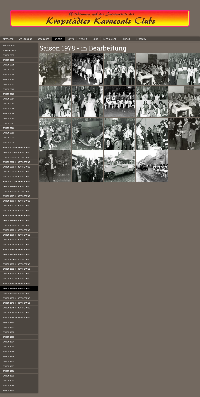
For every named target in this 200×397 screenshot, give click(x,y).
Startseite (8, 39)
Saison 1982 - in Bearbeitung (16, 269)
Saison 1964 (8, 356)
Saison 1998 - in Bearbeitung (16, 191)
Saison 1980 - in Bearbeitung (16, 279)
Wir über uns (25, 39)
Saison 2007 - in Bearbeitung (16, 147)
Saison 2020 (8, 84)
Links (95, 39)
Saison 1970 (8, 327)
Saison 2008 (8, 143)
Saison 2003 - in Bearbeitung (16, 167)
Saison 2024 (8, 65)
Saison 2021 (8, 79)
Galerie (58, 39)
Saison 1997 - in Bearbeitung (16, 196)
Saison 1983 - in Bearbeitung (16, 264)
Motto (71, 39)
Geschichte (43, 39)
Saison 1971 (8, 322)
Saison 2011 (8, 128)
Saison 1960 (8, 376)
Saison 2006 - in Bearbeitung (16, 152)
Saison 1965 (8, 352)
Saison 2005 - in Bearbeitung (16, 157)
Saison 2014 (8, 113)
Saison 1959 (8, 381)
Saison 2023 (8, 70)
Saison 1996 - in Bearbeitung (16, 201)
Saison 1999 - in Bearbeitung (16, 186)
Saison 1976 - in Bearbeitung (16, 298)
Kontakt (126, 39)
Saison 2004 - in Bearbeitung (16, 162)
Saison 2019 (8, 89)
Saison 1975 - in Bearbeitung (16, 303)
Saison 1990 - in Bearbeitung (16, 230)
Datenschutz (109, 39)
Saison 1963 (8, 361)
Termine (83, 39)
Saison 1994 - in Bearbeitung (16, 211)
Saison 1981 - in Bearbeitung (16, 274)
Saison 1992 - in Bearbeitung (16, 220)
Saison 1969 (8, 332)
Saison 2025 (8, 60)
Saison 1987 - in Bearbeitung (16, 245)
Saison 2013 (8, 118)
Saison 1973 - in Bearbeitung (16, 313)
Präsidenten (9, 45)
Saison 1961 (8, 371)
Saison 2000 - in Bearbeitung (16, 181)
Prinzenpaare (9, 50)
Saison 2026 (8, 55)
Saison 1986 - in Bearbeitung (16, 250)
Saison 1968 (8, 337)
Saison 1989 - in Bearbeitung (16, 235)
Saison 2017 (8, 99)
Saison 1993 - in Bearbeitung (16, 215)
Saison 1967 (8, 342)
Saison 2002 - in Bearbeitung (16, 172)
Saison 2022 (8, 75)
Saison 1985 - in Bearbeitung (16, 254)
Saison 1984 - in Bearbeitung (16, 259)
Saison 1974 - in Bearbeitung (16, 308)
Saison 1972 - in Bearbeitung (16, 318)
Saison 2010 (8, 133)
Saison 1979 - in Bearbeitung (16, 284)
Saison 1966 (8, 347)
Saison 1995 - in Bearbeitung (16, 206)
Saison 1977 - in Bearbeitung (16, 293)
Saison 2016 (8, 104)
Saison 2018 (8, 94)
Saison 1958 (8, 386)
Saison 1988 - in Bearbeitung (16, 240)
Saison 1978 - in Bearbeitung (16, 288)
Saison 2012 (8, 123)
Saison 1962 (8, 366)
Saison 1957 (8, 390)
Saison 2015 (8, 109)
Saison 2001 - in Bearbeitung (16, 177)
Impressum (141, 39)
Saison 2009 (8, 138)
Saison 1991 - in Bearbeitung (16, 225)
